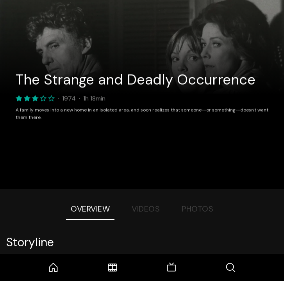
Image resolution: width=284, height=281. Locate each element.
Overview (90, 209)
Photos (197, 209)
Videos (146, 209)
